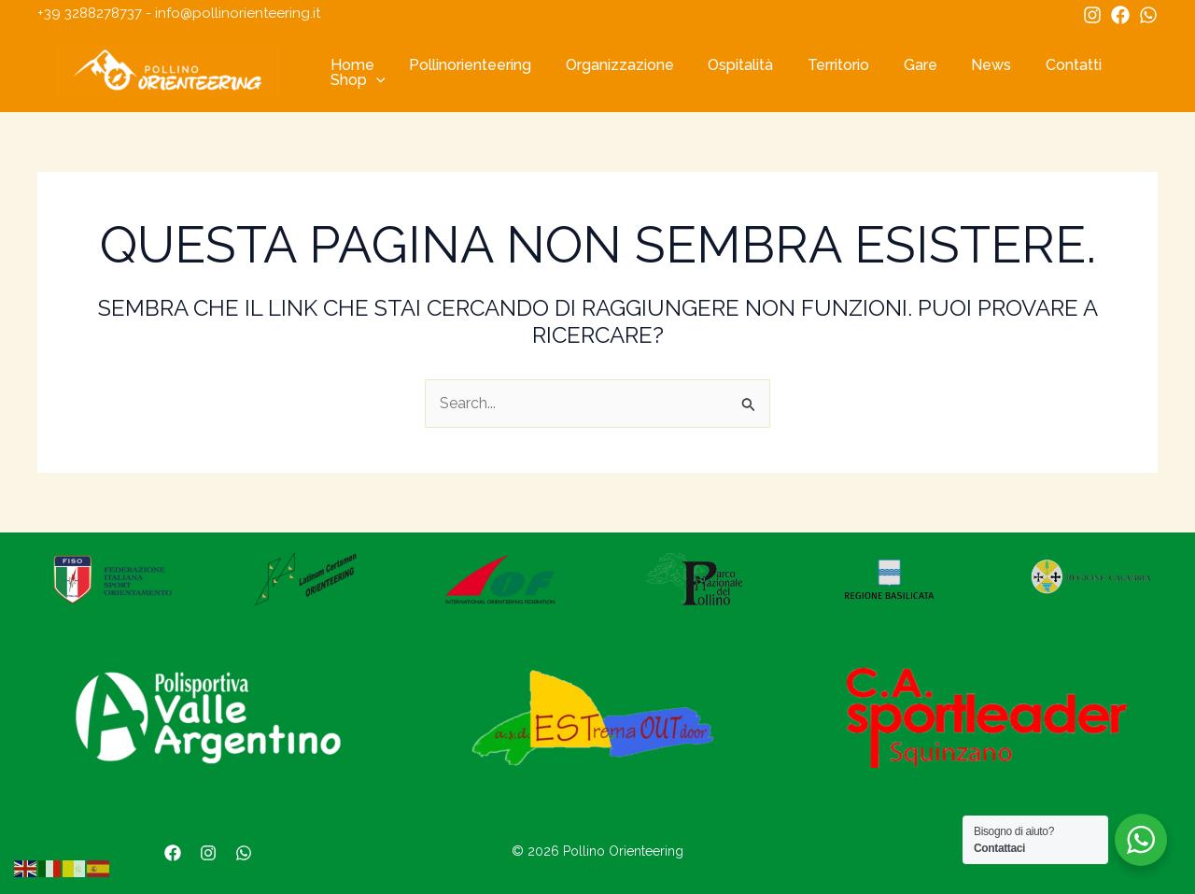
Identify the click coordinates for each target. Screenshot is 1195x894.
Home (351, 65)
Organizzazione (609, 65)
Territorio (819, 65)
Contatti (1041, 65)
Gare (896, 65)
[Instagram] (1092, 15)
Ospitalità (725, 65)
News (963, 65)
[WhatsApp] (1148, 15)
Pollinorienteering (463, 65)
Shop (356, 80)
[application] (374, 80)
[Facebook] (1120, 15)
